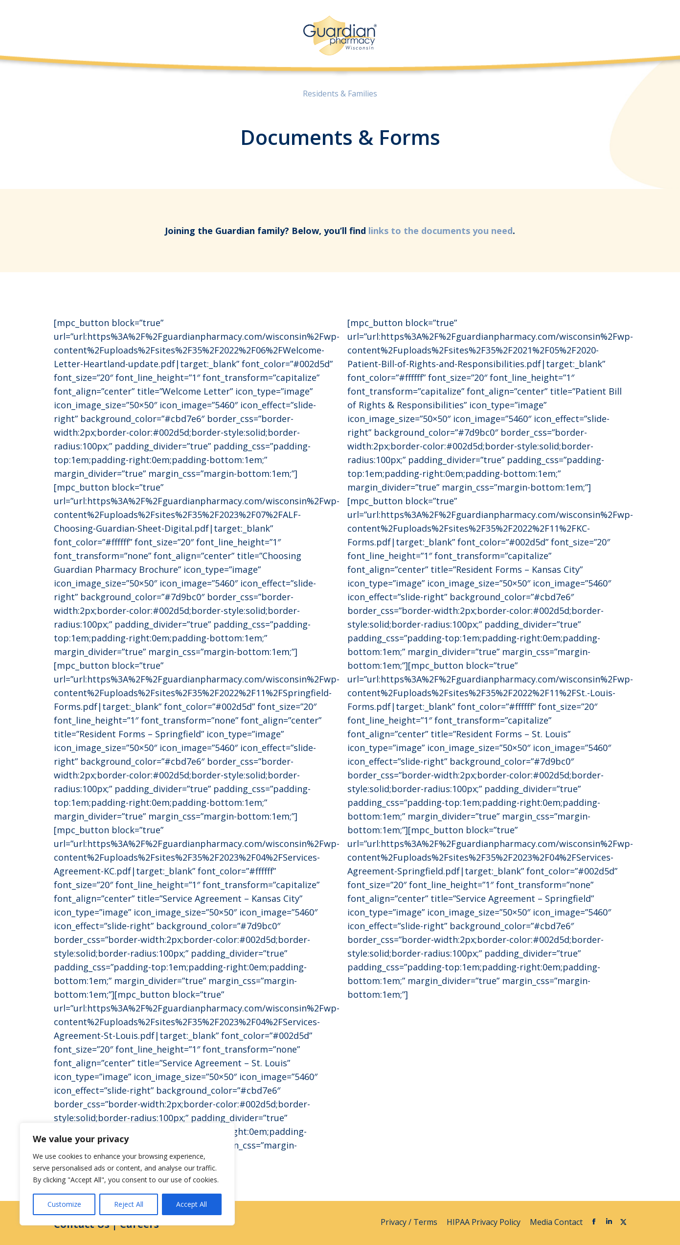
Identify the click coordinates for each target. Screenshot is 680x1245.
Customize (64, 1204)
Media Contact (556, 1222)
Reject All (128, 1204)
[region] (127, 1174)
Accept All (191, 1204)
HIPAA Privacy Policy (484, 1222)
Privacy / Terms (410, 1222)
